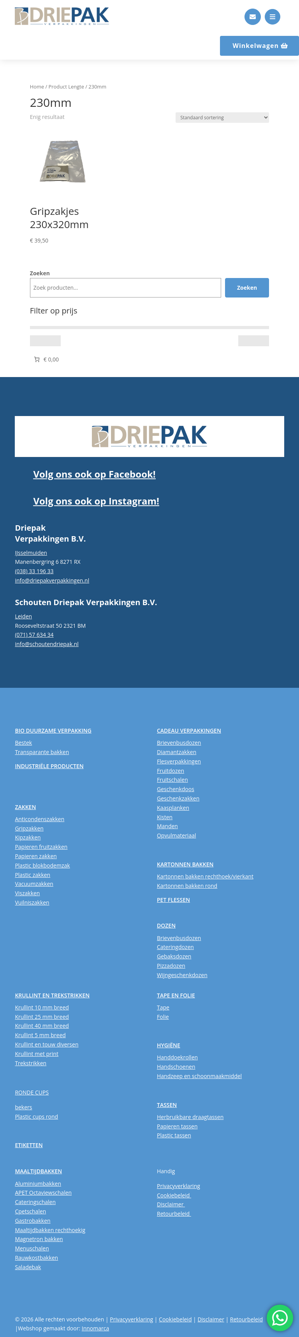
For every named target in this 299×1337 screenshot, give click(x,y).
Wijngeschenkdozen (182, 975)
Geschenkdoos (175, 789)
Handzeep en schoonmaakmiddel (199, 1076)
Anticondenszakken (39, 819)
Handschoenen (176, 1066)
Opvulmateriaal (176, 835)
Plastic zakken (32, 874)
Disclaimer (171, 1204)
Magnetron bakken (39, 1239)
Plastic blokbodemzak (42, 865)
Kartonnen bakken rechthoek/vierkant (205, 876)
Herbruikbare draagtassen (190, 1117)
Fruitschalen (172, 779)
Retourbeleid (174, 1213)
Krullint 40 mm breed (42, 1025)
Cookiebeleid (174, 1195)
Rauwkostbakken (36, 1257)
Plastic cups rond (36, 1116)
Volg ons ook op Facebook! (94, 474)
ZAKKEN (25, 807)
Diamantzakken (176, 752)
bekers (23, 1107)
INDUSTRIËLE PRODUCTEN (49, 766)
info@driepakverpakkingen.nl (52, 580)
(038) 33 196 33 (34, 571)
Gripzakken (29, 828)
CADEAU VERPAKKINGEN (189, 730)
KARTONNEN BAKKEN (185, 864)
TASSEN (167, 1105)
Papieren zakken (35, 856)
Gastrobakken (32, 1220)
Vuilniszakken (32, 902)
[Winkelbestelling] (222, 117)
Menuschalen (32, 1248)
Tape (163, 1007)
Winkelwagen (255, 45)
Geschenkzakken (178, 798)
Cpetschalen (30, 1211)
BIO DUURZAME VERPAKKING (53, 730)
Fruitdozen (170, 770)
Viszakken (27, 893)
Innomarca (95, 1328)
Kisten (164, 817)
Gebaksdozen (174, 956)
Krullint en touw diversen (46, 1044)
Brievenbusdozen (179, 742)
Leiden (23, 616)
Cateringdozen (175, 947)
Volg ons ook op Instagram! (96, 500)
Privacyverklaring (178, 1186)
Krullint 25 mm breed (42, 1016)
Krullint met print (36, 1053)
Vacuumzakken (34, 883)
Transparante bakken (42, 752)
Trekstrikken (30, 1063)
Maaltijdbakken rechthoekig (50, 1230)
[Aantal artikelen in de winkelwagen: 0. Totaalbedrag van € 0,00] (46, 359)
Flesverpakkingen (179, 761)
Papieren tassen (177, 1126)
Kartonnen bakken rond (187, 885)
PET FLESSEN (173, 899)
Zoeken (40, 273)
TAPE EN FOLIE (176, 995)
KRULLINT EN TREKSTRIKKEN (52, 995)
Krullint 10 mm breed (42, 1007)
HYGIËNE (168, 1045)
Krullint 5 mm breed (40, 1035)
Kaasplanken (173, 807)
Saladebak (28, 1267)
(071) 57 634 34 (34, 634)
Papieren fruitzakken (41, 846)
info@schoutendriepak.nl (46, 644)
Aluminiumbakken (38, 1183)
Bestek (23, 742)
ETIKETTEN (28, 1145)
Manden (167, 826)
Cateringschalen (35, 1202)
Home (37, 86)
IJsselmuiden (31, 552)
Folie (163, 1016)
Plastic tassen (174, 1135)
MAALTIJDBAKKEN (38, 1171)
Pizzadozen (171, 965)
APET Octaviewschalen (43, 1192)
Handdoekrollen (177, 1057)
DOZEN (166, 925)
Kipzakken (27, 837)
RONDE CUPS (32, 1092)
